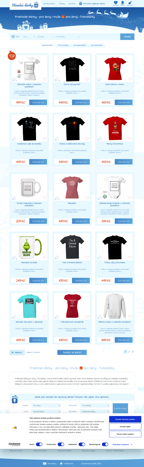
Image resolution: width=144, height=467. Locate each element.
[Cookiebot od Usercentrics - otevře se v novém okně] (14, 462)
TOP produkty (63, 45)
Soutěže (72, 3)
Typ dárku (73, 411)
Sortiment (73, 405)
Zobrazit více (38, 102)
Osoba (25, 405)
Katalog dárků (49, 3)
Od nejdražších (96, 45)
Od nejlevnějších (79, 45)
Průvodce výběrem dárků (92, 3)
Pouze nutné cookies (125, 452)
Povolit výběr (125, 445)
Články (62, 3)
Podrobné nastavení (121, 462)
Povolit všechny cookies (125, 437)
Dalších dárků (72, 352)
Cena (26, 411)
